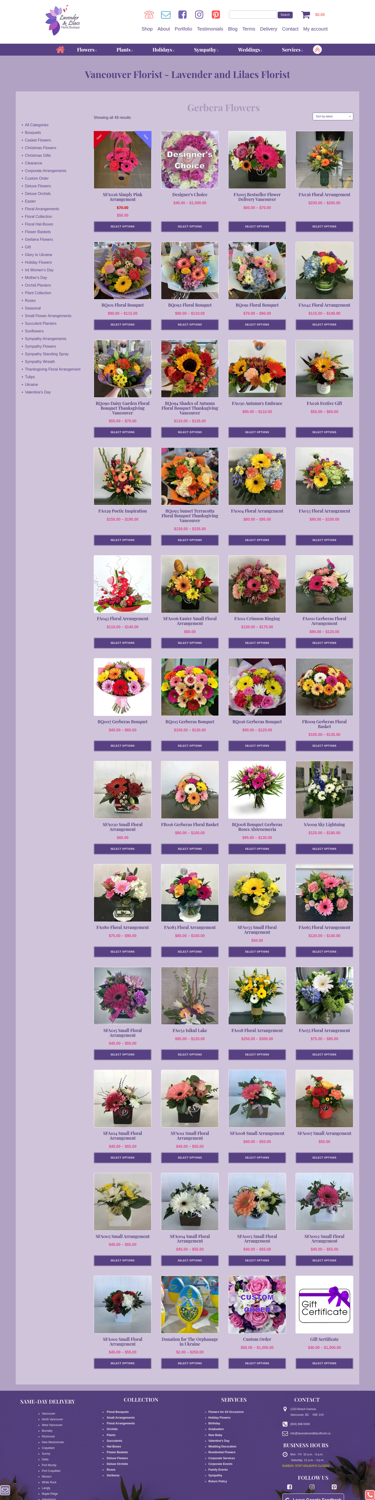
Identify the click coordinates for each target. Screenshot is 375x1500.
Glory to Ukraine (39, 254)
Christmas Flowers (41, 148)
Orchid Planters (38, 285)
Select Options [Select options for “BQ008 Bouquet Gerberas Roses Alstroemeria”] (257, 854)
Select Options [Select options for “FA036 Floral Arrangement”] (324, 227)
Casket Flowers (38, 140)
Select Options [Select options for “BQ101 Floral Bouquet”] (122, 326)
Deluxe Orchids (38, 193)
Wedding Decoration (222, 1455)
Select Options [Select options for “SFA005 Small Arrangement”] (122, 1269)
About (163, 28)
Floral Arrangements (42, 209)
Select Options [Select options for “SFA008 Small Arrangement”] (257, 1165)
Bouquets (33, 132)
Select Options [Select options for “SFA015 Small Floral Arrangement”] (122, 1061)
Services (292, 49)
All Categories (37, 125)
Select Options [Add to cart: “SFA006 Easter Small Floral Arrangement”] (190, 646)
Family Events (218, 1478)
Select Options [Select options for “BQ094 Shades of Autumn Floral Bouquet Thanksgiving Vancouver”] (190, 434)
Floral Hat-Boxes (39, 224)
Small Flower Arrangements (48, 316)
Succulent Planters (41, 323)
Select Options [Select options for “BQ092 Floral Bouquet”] (190, 326)
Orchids (112, 1438)
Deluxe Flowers (38, 186)
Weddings (250, 49)
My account (315, 28)
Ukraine (31, 384)
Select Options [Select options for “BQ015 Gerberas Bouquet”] (190, 750)
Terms (248, 28)
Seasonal (33, 308)
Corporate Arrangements (46, 170)
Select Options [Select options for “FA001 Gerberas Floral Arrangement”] (324, 646)
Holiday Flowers (38, 262)
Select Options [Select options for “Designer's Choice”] (190, 227)
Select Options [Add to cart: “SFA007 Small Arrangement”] (324, 1165)
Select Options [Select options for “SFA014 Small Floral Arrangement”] (122, 1165)
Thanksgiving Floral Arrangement (53, 369)
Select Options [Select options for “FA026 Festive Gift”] (324, 434)
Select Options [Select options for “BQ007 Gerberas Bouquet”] (122, 750)
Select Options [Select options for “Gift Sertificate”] (324, 1372)
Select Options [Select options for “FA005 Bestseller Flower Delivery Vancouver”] (257, 227)
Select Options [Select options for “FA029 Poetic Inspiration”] (122, 543)
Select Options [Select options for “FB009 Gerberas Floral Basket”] (324, 750)
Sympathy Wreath (40, 361)
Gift (28, 247)
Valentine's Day (38, 392)
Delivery (268, 28)
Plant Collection (38, 293)
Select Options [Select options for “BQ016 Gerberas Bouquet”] (257, 750)
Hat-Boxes (114, 1455)
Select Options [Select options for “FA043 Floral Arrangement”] (122, 646)
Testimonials (210, 28)
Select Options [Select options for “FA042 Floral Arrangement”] (324, 326)
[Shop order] (333, 116)
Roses (30, 300)
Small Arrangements (120, 1426)
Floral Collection (38, 216)
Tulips (30, 377)
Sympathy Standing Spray (47, 354)
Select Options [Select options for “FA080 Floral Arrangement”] (122, 957)
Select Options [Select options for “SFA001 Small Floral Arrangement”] (122, 1372)
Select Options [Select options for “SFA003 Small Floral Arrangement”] (257, 1269)
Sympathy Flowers (41, 346)
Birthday (214, 1432)
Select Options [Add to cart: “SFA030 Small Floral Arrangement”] (122, 854)
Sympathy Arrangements (46, 338)
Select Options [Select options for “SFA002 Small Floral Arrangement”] (324, 1269)
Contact (290, 28)
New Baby (215, 1444)
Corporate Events (220, 1472)
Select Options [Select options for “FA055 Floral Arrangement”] (324, 1061)
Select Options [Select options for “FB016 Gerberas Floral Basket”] (190, 854)
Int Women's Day (39, 270)
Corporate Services (221, 1467)
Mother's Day (36, 277)
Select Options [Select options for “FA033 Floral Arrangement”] (324, 543)
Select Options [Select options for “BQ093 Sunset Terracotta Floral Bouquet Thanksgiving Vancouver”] (190, 543)
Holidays (163, 49)
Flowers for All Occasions (226, 1421)
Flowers (87, 49)
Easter (30, 201)
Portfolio (183, 28)
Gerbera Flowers (39, 239)
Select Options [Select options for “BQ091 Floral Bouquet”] (257, 326)
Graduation (216, 1438)
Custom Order (37, 178)
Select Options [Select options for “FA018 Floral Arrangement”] (257, 1061)
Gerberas (113, 1484)
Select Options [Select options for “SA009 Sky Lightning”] (324, 854)
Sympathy (206, 49)
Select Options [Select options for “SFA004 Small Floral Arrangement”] (190, 1269)
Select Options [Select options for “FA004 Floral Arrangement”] (257, 543)
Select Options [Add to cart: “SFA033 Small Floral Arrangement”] (257, 957)
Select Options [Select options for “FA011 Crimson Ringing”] (257, 646)
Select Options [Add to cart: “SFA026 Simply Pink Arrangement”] (122, 227)
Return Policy (217, 1489)
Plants (125, 49)
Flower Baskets (38, 232)
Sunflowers (34, 331)
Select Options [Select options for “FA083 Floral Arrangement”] (190, 957)
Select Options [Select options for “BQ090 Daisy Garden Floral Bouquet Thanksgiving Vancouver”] (122, 434)
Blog (233, 28)
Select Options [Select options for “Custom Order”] (257, 1372)
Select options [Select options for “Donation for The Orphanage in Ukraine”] (190, 1372)
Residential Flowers (221, 1461)
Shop (147, 28)
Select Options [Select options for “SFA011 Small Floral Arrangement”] (190, 1165)
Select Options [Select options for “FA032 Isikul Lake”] (190, 1061)
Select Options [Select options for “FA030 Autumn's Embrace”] (257, 434)
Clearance (33, 163)
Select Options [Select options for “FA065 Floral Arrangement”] (324, 957)
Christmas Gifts (38, 155)
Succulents (114, 1449)
